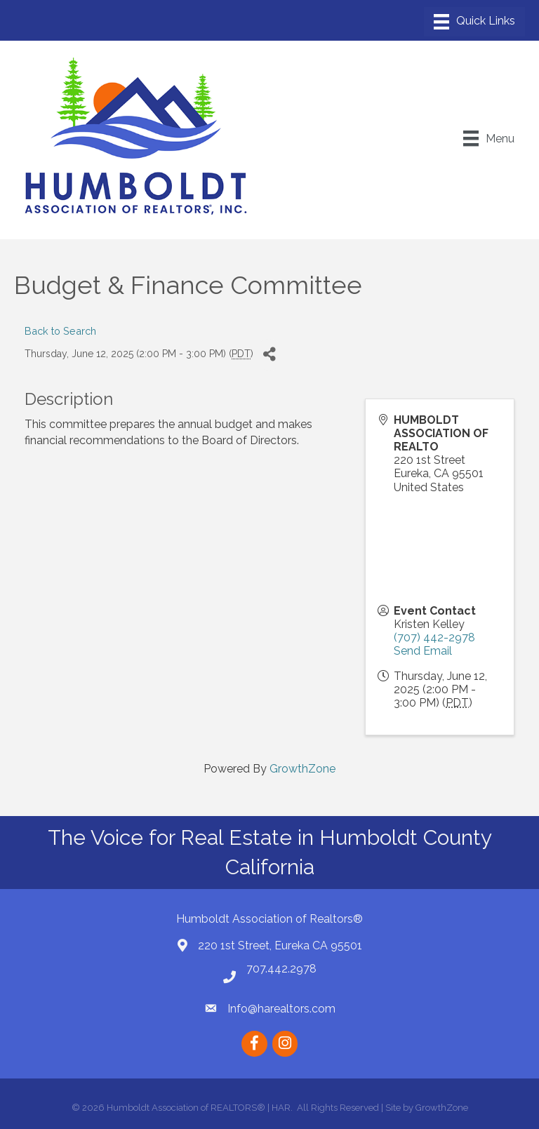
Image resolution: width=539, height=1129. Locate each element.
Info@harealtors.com (281, 1008)
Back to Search (60, 331)
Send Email (423, 650)
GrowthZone (302, 768)
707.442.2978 (281, 968)
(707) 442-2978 (434, 637)
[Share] (269, 354)
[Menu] (474, 21)
